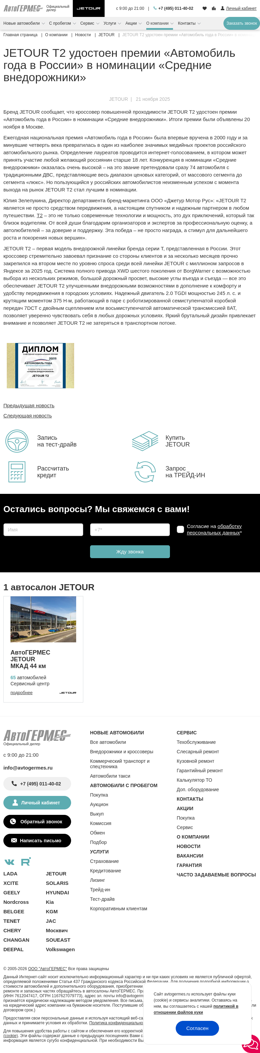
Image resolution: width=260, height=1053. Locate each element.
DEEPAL (13, 949)
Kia (50, 902)
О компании (158, 23)
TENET (11, 921)
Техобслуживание (196, 742)
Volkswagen (60, 949)
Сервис (87, 23)
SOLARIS (57, 883)
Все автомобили (108, 742)
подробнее (21, 692)
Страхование (104, 861)
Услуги (110, 23)
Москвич (57, 930)
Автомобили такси (110, 776)
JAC (51, 921)
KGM (52, 911)
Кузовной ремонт (195, 761)
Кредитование (105, 870)
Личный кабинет (40, 802)
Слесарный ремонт (198, 751)
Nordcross (16, 902)
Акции (132, 23)
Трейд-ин (100, 889)
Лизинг (97, 880)
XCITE (10, 883)
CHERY (12, 930)
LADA (10, 873)
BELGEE (13, 911)
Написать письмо (40, 840)
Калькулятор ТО (194, 780)
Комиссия (100, 823)
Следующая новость (27, 415)
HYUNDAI (57, 892)
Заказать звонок (241, 23)
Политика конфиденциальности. (119, 1023)
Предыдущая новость (29, 405)
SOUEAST (58, 940)
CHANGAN (16, 940)
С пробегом (60, 23)
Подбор (98, 842)
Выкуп (97, 814)
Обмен (97, 832)
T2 (40, 215)
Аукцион (99, 804)
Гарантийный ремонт (200, 770)
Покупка (99, 795)
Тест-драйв (102, 899)
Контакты (187, 23)
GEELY (11, 892)
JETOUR (118, 99)
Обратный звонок (40, 821)
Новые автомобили (22, 23)
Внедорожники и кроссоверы (121, 751)
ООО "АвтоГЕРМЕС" (47, 968)
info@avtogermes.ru (28, 768)
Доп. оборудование (198, 789)
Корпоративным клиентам (118, 908)
